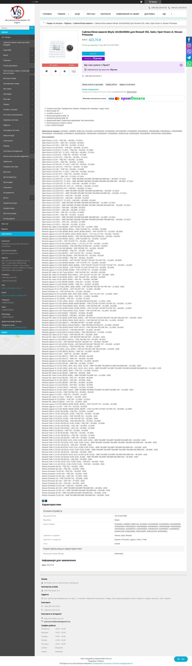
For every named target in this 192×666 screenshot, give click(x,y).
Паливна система (10, 166)
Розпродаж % (9, 218)
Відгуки (5, 229)
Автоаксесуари (9, 213)
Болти (5, 198)
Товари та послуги (54, 23)
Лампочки (7, 161)
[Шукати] (32, 28)
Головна (47, 14)
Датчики (7, 172)
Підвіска (6, 125)
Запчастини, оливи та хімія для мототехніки (16, 72)
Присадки (7, 94)
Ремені (6, 104)
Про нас (5, 224)
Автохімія (7, 88)
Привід (6, 146)
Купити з (93, 58)
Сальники (7, 187)
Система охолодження (12, 151)
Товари (61, 14)
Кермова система (10, 120)
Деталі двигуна (9, 177)
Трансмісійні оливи (11, 83)
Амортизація (8, 135)
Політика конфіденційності (123, 663)
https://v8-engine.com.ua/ (12, 288)
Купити (93, 53)
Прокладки (8, 182)
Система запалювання (13, 114)
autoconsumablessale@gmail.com (15, 295)
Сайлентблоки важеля (83, 23)
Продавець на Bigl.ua (96, 661)
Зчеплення (8, 140)
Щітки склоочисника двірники (16, 156)
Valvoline (7, 60)
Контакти (106, 14)
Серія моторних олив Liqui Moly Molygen (16, 43)
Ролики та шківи (10, 109)
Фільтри (6, 99)
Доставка (150, 14)
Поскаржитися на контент (102, 663)
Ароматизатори (10, 203)
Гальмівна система (11, 130)
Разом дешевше (10, 65)
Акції (77, 14)
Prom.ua (108, 659)
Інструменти (8, 192)
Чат (181, 659)
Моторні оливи (9, 78)
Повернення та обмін (127, 14)
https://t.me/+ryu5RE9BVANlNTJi (14, 327)
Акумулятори (8, 208)
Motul (5, 55)
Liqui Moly (7, 50)
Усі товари (6, 37)
